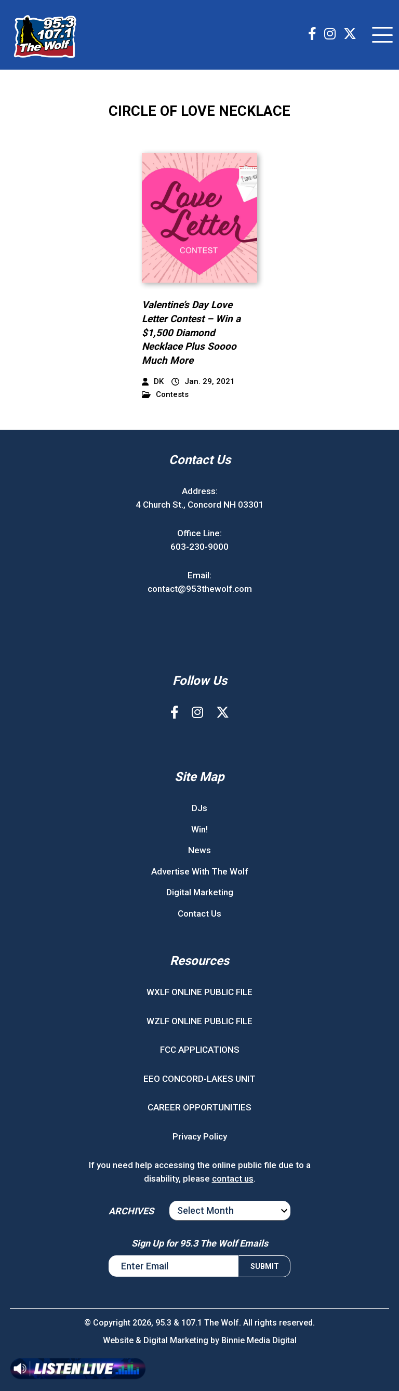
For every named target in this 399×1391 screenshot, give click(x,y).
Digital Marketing (199, 892)
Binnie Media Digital (259, 1340)
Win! (199, 829)
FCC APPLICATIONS (200, 1049)
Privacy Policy (199, 1136)
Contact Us (199, 913)
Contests (165, 395)
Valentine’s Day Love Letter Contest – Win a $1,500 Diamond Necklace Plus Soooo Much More (191, 332)
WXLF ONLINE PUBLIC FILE (199, 992)
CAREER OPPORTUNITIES (199, 1107)
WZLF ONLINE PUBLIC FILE (199, 1021)
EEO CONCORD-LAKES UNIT (199, 1079)
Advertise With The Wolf (199, 871)
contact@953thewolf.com (200, 589)
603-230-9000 (199, 546)
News (199, 850)
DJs (199, 808)
